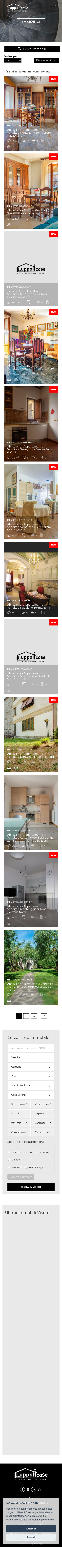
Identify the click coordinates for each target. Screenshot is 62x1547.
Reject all (30, 1537)
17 (43, 1016)
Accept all (31, 1528)
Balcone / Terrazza (38, 1152)
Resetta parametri (20, 1176)
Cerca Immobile (31, 1187)
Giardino (16, 1152)
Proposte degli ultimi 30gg (27, 1167)
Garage (15, 1159)
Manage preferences (43, 1519)
